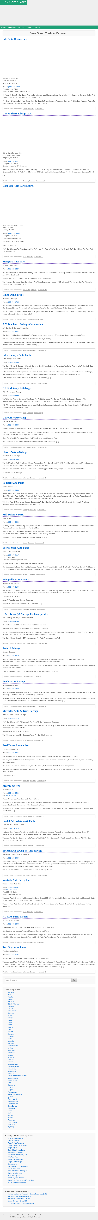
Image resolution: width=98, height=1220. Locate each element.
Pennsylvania (12, 1092)
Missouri (11, 1055)
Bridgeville (26, 609)
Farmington (26, 447)
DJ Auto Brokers (13, 1141)
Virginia (10, 1118)
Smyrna (25, 543)
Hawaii (10, 1020)
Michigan (11, 1048)
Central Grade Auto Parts (16, 1150)
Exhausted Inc (12, 1164)
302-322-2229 (13, 269)
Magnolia (25, 181)
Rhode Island (12, 1099)
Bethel (25, 676)
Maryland (11, 1043)
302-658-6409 (13, 459)
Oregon (10, 1090)
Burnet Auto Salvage (15, 1173)
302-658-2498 (13, 924)
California (11, 1006)
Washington (12, 1120)
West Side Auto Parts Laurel (18, 185)
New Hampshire (13, 1067)
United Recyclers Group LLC (17, 1201)
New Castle (26, 290)
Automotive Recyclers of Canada (19, 1199)
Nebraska (11, 1060)
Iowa (9, 1029)
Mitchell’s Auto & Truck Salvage (20, 711)
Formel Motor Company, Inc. (17, 1155)
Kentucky (11, 1034)
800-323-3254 (11, 890)
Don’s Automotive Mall (15, 1159)
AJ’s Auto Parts (13, 1157)
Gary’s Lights (12, 1148)
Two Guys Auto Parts (14, 947)
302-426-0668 (13, 490)
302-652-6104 (13, 955)
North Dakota (12, 1080)
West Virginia (12, 1122)
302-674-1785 (13, 302)
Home (3, 27)
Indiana (10, 1027)
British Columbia (13, 1004)
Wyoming (11, 1127)
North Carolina (13, 1078)
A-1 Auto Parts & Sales (15, 916)
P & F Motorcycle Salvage (17, 388)
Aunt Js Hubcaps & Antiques (17, 1171)
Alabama (11, 992)
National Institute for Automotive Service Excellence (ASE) (27, 1194)
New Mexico (12, 1071)
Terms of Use (39, 1215)
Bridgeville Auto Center (15, 579)
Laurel (25, 256)
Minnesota (11, 1050)
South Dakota (12, 1106)
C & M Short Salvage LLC (17, 113)
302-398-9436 (13, 425)
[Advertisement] (49, 59)
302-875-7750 (13, 656)
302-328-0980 (13, 858)
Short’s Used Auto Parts (16, 547)
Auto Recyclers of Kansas (16, 1178)
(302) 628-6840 (14, 87)
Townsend (26, 780)
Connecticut (12, 1011)
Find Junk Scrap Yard (16, 27)
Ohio (9, 1083)
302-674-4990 (13, 395)
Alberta (10, 997)
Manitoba (11, 1041)
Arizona (10, 999)
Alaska (10, 995)
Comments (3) (38, 740)
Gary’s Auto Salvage (15, 1162)
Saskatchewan (13, 1101)
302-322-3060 (13, 362)
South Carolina (13, 1104)
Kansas (10, 1032)
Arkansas (11, 1001)
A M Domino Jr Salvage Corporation (23, 324)
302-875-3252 (13, 887)
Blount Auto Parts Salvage (17, 1182)
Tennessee (11, 1108)
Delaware (31, 108)
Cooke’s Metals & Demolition (17, 1145)
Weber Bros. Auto (14, 1168)
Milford (25, 845)
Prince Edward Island (15, 1094)
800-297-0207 (11, 795)
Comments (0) (39, 108)
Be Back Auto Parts (13, 482)
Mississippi (11, 1052)
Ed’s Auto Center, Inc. (15, 39)
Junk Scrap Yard (14, 2)
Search (37, 27)
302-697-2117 (13, 555)
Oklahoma (11, 1085)
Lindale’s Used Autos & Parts (19, 821)
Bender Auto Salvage (14, 681)
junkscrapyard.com (21, 1217)
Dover (24, 319)
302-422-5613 (13, 828)
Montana (11, 1057)
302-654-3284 (13, 331)
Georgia (10, 1018)
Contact (30, 27)
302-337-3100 (13, 587)
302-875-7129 (13, 718)
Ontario (10, 1087)
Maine (10, 1039)
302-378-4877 (13, 753)
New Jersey (12, 1069)
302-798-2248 (13, 689)
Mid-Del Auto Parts (13, 514)
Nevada (10, 1062)
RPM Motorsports (14, 1175)
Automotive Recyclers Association (19, 1196)
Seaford (25, 108)
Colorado (11, 1008)
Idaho (10, 1022)
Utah (9, 1113)
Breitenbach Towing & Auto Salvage (22, 850)
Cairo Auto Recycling (14, 417)
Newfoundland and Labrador (17, 1076)
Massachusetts (13, 1046)
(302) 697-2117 (14, 161)
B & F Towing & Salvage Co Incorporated (25, 614)
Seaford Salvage (11, 648)
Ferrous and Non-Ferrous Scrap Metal (21, 1203)
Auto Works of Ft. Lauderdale (18, 1166)
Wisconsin (11, 1124)
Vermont (11, 1115)
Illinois (10, 1025)
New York (11, 1073)
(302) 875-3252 (14, 234)
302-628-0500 (13, 793)
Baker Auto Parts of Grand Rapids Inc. (21, 1180)
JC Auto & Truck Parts (15, 1138)
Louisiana (11, 1036)
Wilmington (26, 350)
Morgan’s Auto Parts (14, 261)
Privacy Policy (21, 1215)
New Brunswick (13, 1064)
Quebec (10, 1097)
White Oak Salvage (13, 294)
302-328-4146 (13, 621)
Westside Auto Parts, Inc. (16, 880)
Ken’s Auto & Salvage (15, 1152)
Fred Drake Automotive (15, 745)
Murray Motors (11, 785)
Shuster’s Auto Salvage (15, 452)
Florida (10, 1015)
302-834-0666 (13, 522)
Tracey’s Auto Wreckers (16, 1143)
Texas (10, 1111)
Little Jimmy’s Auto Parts (17, 355)
